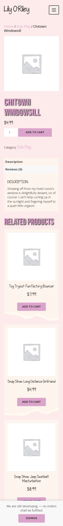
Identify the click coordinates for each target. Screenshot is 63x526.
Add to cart (35, 132)
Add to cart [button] (31, 306)
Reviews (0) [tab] (13, 169)
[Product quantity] (10, 132)
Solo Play (23, 26)
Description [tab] (14, 162)
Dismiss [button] (31, 518)
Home (9, 26)
